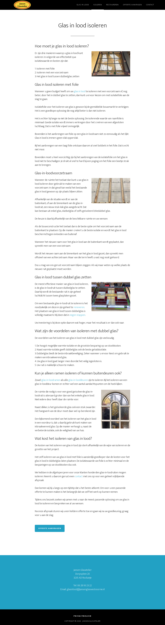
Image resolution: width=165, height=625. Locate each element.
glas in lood (79, 91)
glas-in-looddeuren (78, 380)
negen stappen (77, 315)
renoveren (79, 307)
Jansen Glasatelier (32, 5)
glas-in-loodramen (51, 380)
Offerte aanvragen (49, 528)
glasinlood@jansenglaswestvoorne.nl (86, 589)
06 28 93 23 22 (84, 585)
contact (79, 476)
